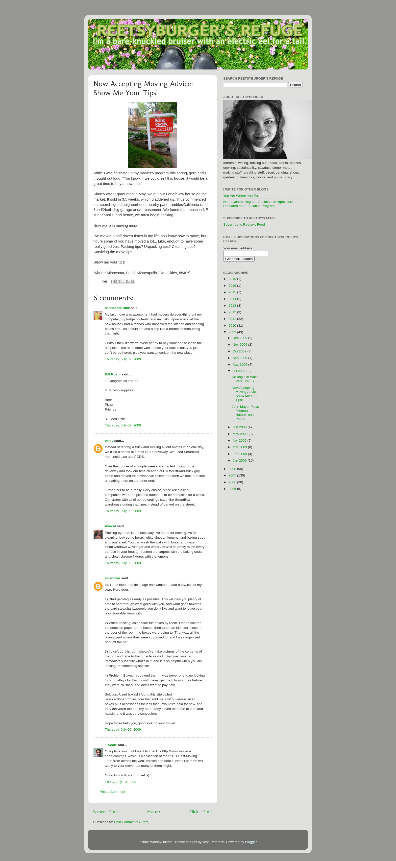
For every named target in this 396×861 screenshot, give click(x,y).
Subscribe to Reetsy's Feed (244, 224)
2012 (233, 312)
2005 (233, 489)
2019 (233, 279)
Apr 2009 (240, 440)
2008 (233, 469)
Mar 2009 (240, 447)
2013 (233, 305)
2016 (233, 286)
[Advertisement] (287, 345)
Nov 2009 (240, 344)
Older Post (200, 811)
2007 (233, 475)
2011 (233, 319)
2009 (233, 332)
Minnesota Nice (117, 308)
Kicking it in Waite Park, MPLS (245, 379)
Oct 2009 (240, 351)
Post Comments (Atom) (132, 822)
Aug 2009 (240, 364)
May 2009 (241, 434)
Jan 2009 (240, 460)
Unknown (112, 578)
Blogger (251, 842)
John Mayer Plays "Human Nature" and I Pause (245, 413)
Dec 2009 (240, 338)
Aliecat (110, 526)
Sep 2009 (240, 358)
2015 (233, 292)
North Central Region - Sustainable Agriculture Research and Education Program (258, 204)
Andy (109, 441)
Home (153, 811)
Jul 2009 (239, 371)
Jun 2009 (240, 427)
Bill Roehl (112, 374)
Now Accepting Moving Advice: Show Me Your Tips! (245, 394)
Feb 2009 (240, 454)
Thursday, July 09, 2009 (123, 359)
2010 (233, 325)
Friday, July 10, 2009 (120, 782)
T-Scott (110, 745)
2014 (233, 299)
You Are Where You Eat (241, 196)
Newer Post (105, 811)
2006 (233, 482)
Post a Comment (112, 792)
